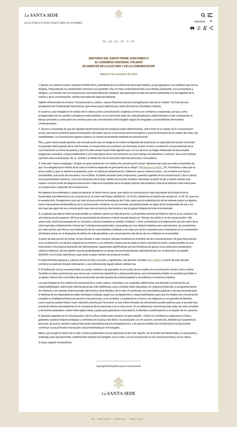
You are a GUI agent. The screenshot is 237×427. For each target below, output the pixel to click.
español (201, 22)
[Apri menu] (210, 15)
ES (116, 41)
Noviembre (74, 22)
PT (133, 41)
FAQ (92, 419)
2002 (63, 22)
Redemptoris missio (151, 167)
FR (122, 41)
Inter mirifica (154, 259)
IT (128, 41)
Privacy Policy (136, 419)
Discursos (51, 22)
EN (110, 41)
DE (104, 41)
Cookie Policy (120, 419)
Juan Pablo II (33, 22)
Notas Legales (104, 419)
